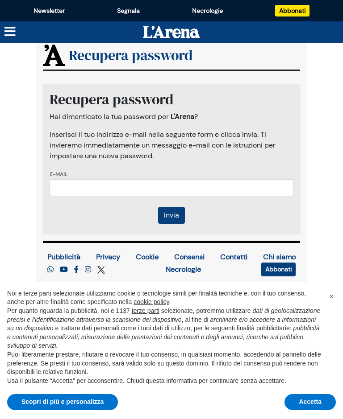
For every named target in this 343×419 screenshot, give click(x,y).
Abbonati (292, 11)
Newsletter (49, 11)
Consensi (189, 257)
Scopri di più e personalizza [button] (62, 401)
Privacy (108, 257)
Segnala (128, 11)
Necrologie (207, 11)
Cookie (147, 257)
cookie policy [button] (151, 301)
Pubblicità (63, 257)
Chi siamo (279, 257)
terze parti (145, 310)
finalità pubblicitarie (263, 328)
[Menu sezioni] (10, 32)
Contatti (233, 257)
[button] (331, 296)
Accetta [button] (310, 401)
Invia (171, 215)
